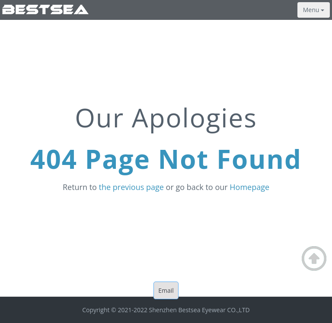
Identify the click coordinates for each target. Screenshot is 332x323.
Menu (313, 10)
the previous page (131, 187)
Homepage (249, 187)
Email (166, 290)
